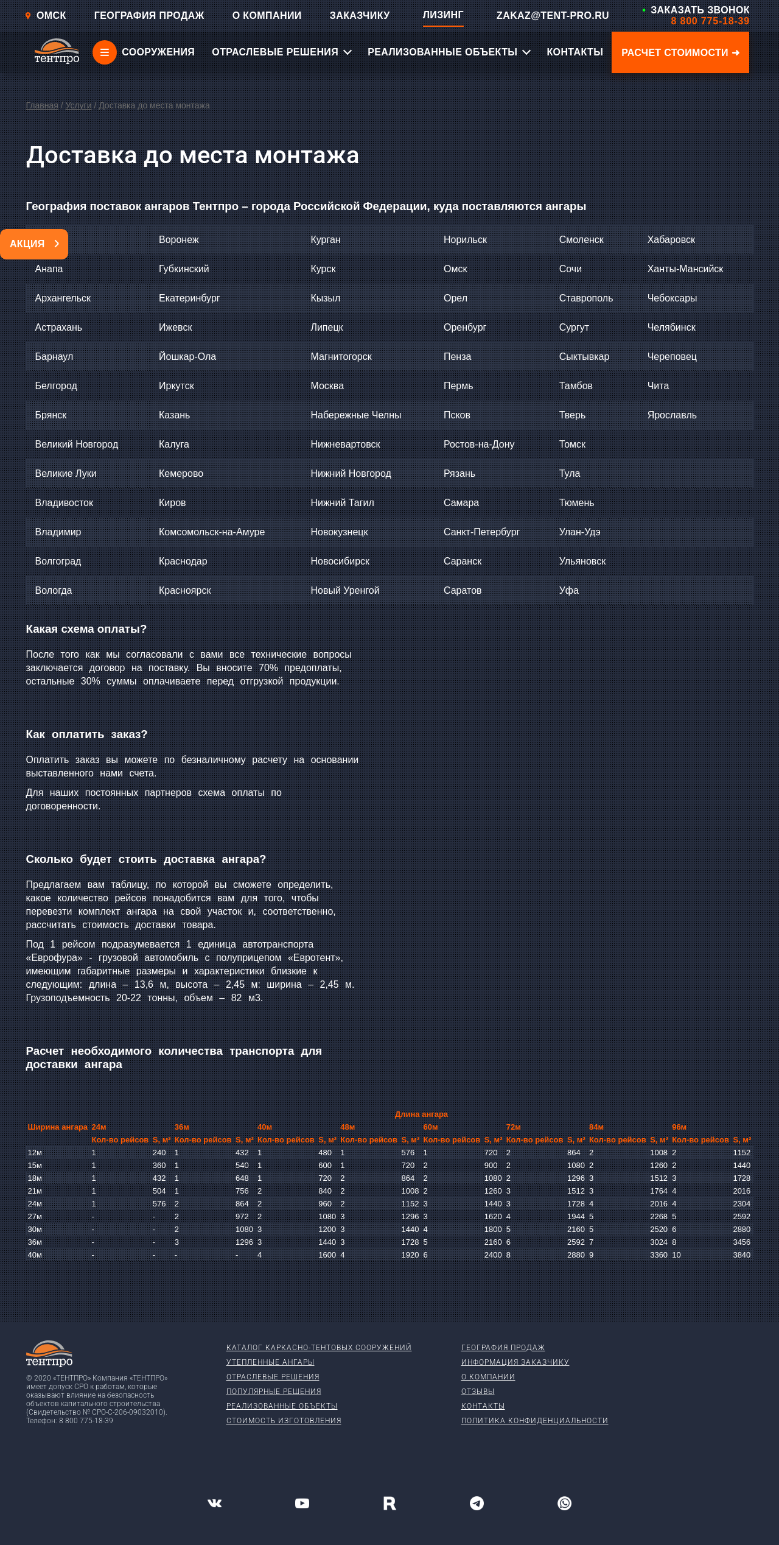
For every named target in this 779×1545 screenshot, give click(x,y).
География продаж (503, 1347)
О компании (488, 1377)
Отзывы (478, 1391)
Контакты (483, 1406)
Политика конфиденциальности (535, 1421)
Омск (45, 15)
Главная (42, 105)
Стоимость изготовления (283, 1421)
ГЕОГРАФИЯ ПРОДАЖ (149, 15)
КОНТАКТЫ (575, 52)
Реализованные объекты (282, 1406)
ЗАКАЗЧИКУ (360, 15)
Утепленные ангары (270, 1362)
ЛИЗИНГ (443, 15)
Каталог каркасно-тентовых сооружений (319, 1347)
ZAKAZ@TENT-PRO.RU (553, 15)
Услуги (78, 105)
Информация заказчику (515, 1362)
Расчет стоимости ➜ (680, 53)
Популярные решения (273, 1391)
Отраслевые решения (273, 1377)
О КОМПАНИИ (267, 15)
